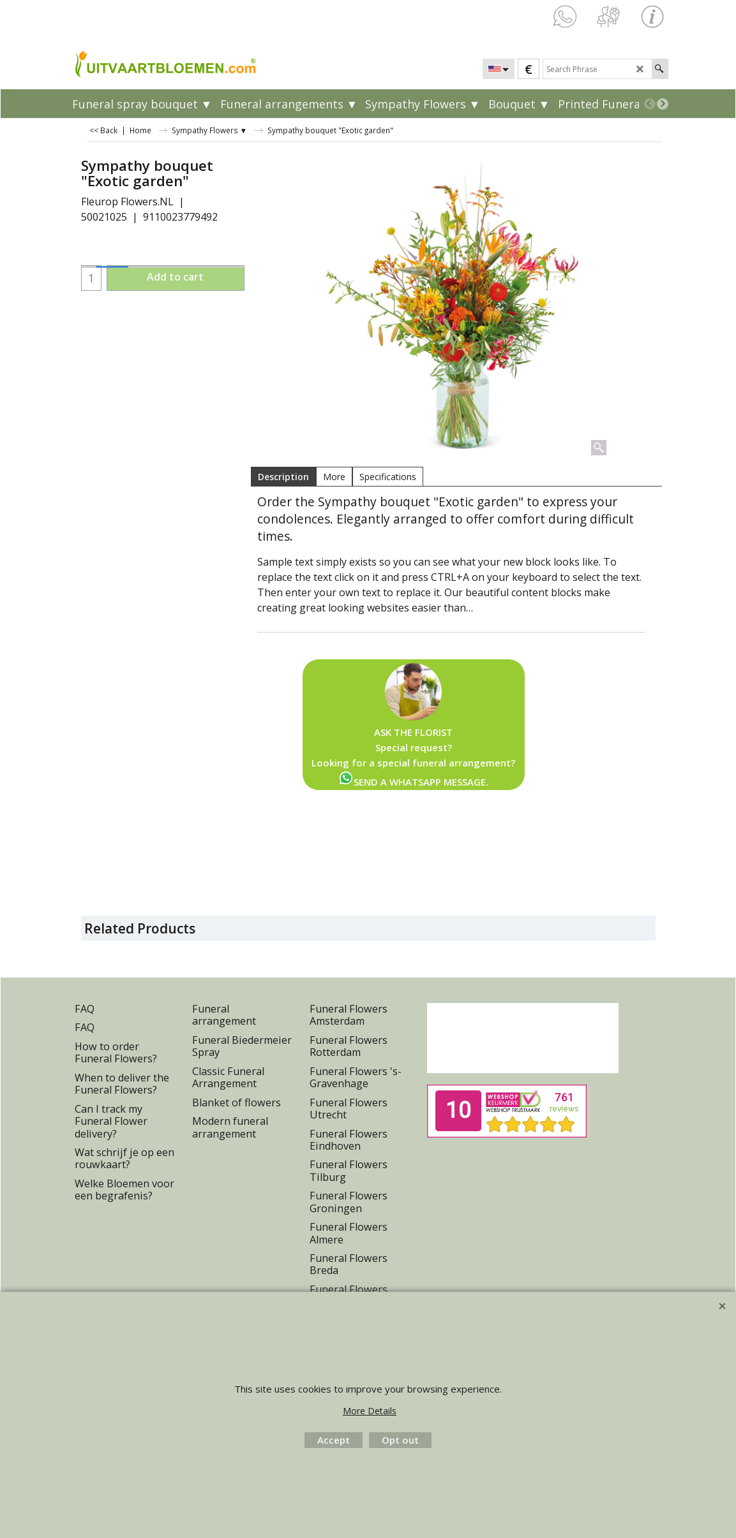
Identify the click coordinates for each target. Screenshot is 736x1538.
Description (283, 477)
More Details (369, 1411)
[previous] (650, 104)
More (334, 477)
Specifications (387, 477)
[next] (662, 104)
